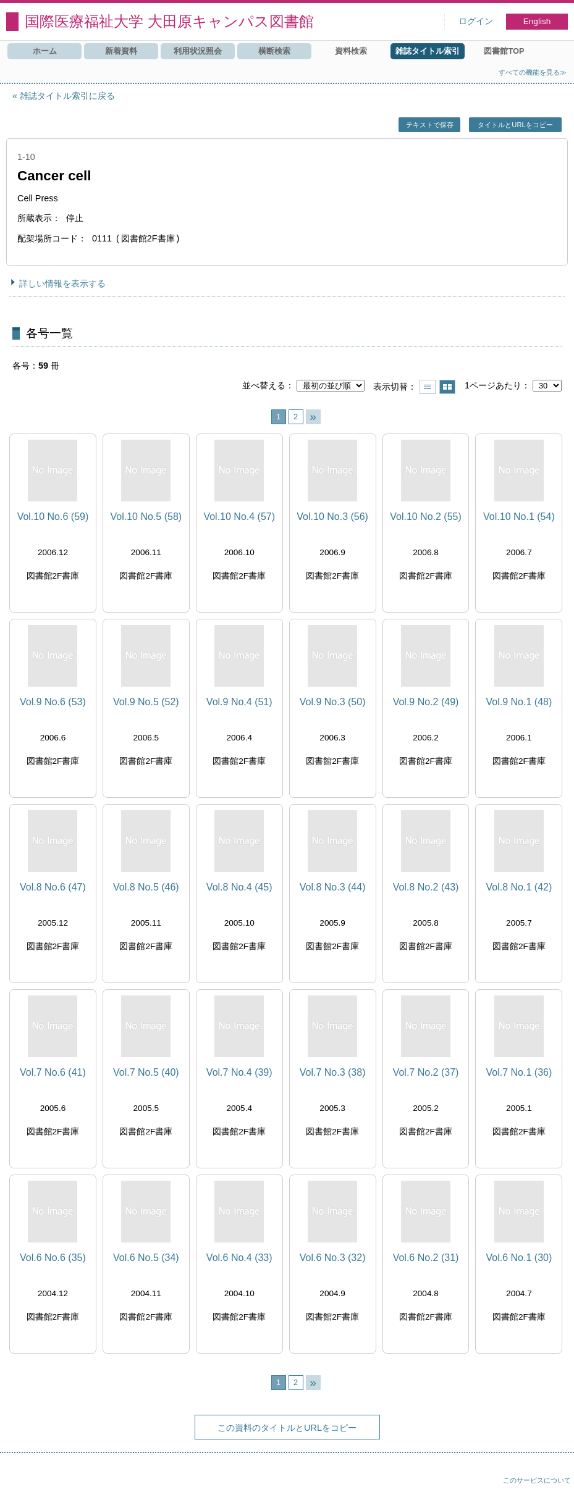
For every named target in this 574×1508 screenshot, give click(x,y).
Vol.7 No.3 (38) (333, 1072)
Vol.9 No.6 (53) (53, 702)
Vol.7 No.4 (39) (239, 1072)
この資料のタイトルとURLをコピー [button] (287, 1428)
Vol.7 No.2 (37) (426, 1072)
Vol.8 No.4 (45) (239, 887)
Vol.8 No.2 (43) (426, 887)
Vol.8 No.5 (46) (146, 887)
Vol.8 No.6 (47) (53, 887)
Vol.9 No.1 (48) (519, 702)
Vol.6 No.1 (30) (519, 1257)
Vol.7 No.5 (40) (146, 1072)
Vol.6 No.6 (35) (53, 1257)
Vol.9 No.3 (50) (333, 702)
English (537, 21)
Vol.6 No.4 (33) (239, 1257)
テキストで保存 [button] (430, 124)
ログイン (475, 21)
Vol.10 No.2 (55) (426, 516)
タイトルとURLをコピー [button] (515, 124)
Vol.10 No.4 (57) (239, 516)
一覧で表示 (428, 387)
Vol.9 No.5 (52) (146, 702)
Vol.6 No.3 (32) (333, 1257)
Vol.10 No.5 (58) (146, 516)
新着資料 (121, 51)
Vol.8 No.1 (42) (519, 887)
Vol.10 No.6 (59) (53, 516)
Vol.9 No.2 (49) (426, 702)
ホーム (45, 51)
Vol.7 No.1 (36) (519, 1072)
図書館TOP (504, 51)
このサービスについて (537, 1480)
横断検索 (274, 51)
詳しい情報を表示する (62, 283)
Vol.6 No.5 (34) (146, 1257)
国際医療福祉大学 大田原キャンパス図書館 (169, 21)
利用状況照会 (198, 51)
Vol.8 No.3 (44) (333, 887)
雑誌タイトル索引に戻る (67, 96)
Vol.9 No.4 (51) (239, 702)
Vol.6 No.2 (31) (426, 1257)
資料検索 (351, 51)
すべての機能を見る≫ (533, 72)
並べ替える (263, 385)
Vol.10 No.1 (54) (519, 516)
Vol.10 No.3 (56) (332, 516)
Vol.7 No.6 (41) (53, 1072)
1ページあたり (493, 385)
